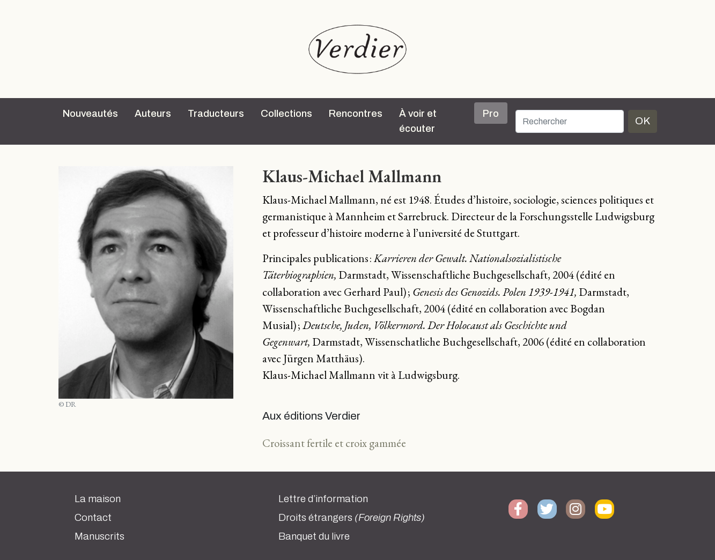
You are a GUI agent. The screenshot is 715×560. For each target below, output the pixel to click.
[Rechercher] (569, 121)
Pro (491, 113)
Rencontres (355, 113)
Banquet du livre (314, 536)
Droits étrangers (351, 517)
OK (642, 120)
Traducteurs (216, 113)
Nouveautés (90, 113)
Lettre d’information (323, 499)
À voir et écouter (418, 121)
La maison (98, 499)
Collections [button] (286, 113)
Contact (93, 517)
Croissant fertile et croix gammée (334, 443)
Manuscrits (99, 536)
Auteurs (153, 113)
